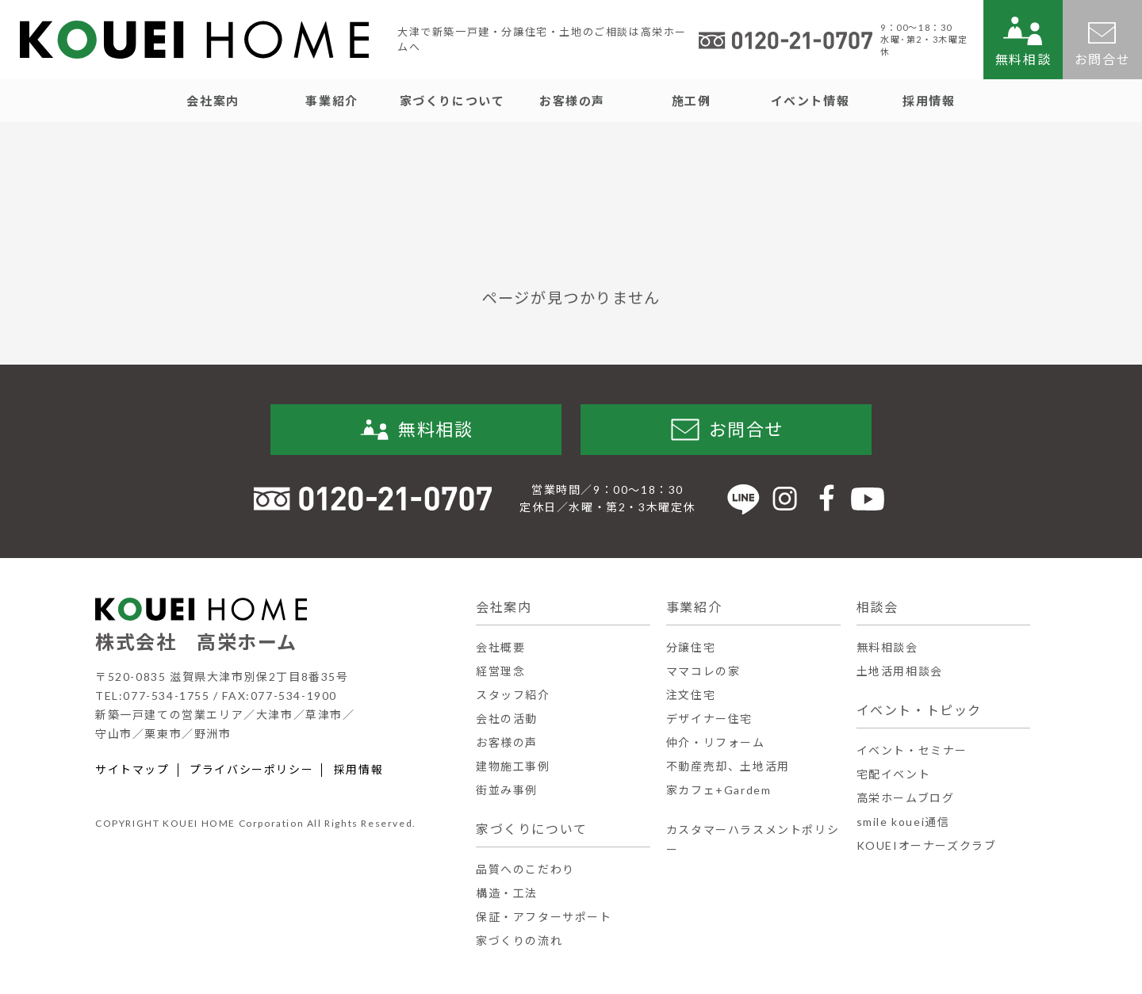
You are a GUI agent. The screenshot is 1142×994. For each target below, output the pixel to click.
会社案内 (503, 606)
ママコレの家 (703, 671)
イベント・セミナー (912, 750)
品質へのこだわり (525, 869)
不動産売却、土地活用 (728, 766)
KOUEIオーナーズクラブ (926, 845)
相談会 (877, 606)
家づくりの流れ (519, 940)
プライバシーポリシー (251, 769)
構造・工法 (507, 893)
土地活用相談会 (899, 671)
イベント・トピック (919, 709)
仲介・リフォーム (715, 742)
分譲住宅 (690, 647)
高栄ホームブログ (905, 798)
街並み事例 (507, 790)
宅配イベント (893, 774)
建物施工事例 (513, 766)
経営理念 (500, 671)
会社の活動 (507, 718)
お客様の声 (507, 742)
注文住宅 (690, 695)
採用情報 (358, 769)
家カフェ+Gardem (719, 790)
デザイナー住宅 (709, 718)
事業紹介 (694, 606)
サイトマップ (132, 769)
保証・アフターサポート (544, 916)
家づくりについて (532, 828)
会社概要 (500, 647)
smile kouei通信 (903, 821)
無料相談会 (887, 647)
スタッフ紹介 (513, 695)
